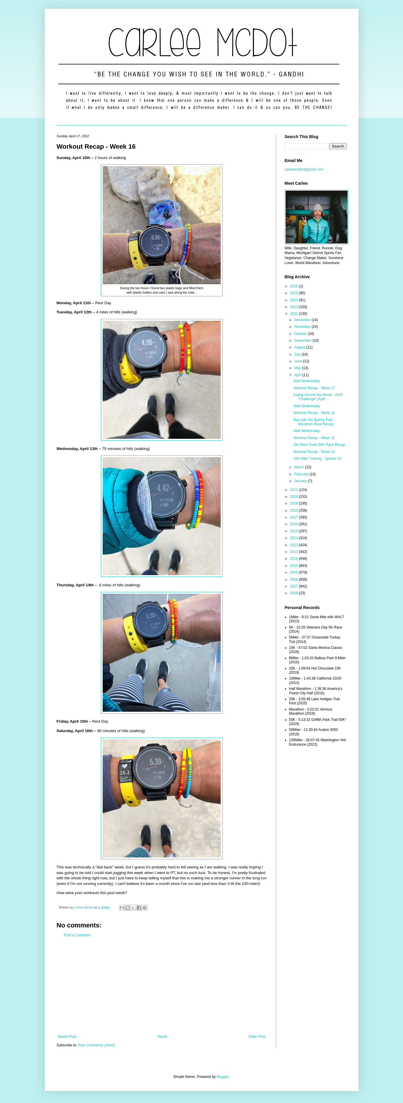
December (303, 320)
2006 (294, 593)
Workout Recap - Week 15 (314, 438)
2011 (294, 559)
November (303, 327)
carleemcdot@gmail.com (304, 169)
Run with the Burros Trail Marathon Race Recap (313, 422)
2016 (294, 524)
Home (162, 1037)
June (298, 361)
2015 (294, 531)
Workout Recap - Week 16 (314, 413)
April (298, 375)
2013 (294, 545)
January (301, 481)
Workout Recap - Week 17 (314, 388)
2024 (294, 300)
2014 (294, 538)
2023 (294, 307)
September (303, 340)
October (301, 334)
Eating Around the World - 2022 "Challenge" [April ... (318, 397)
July (298, 354)
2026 (294, 286)
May (298, 368)
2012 (294, 552)
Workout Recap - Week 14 (314, 452)
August (300, 347)
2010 (294, 566)
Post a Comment (77, 935)
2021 (294, 490)
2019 (294, 503)
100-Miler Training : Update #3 (317, 458)
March (299, 467)
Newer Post (67, 1037)
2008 (294, 579)
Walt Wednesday (306, 381)
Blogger (223, 1077)
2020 (294, 497)
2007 (294, 586)
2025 (294, 293)
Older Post (257, 1037)
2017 (294, 517)
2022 (294, 314)
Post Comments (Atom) (96, 1045)
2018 (294, 510)
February (301, 474)
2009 (294, 572)
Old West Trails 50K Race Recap (319, 445)
